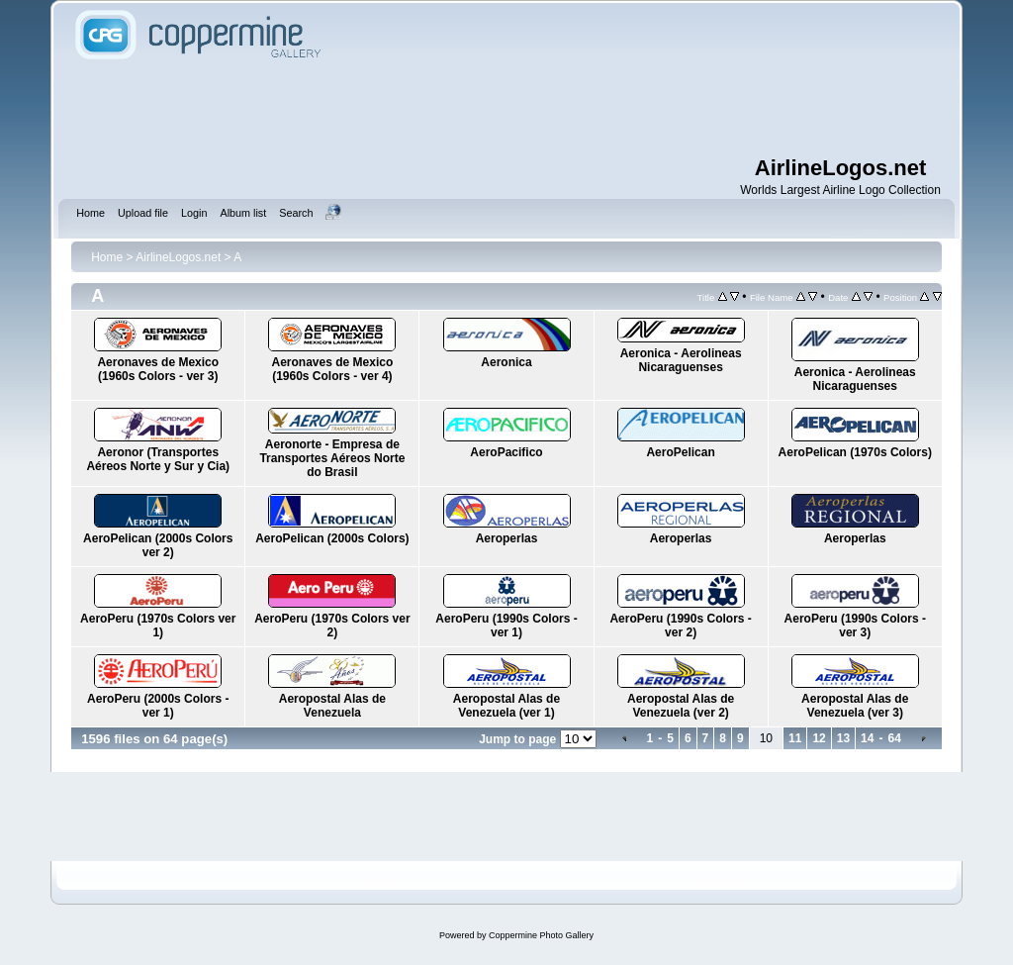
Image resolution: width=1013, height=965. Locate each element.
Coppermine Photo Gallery (541, 935)
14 (867, 738)
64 (893, 738)
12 (818, 738)
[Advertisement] (506, 108)
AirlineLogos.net (178, 257)
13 (843, 738)
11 (794, 738)
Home (107, 257)
